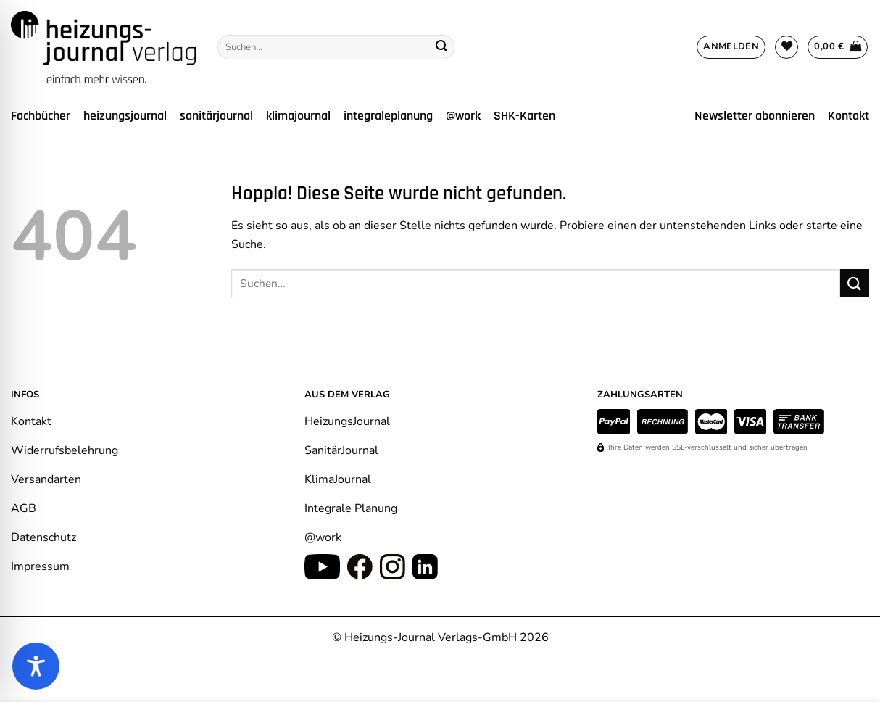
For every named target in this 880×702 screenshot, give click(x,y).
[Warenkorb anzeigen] (838, 47)
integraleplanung (388, 116)
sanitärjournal (216, 116)
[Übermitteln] (441, 47)
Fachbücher (40, 116)
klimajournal (298, 116)
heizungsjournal (125, 116)
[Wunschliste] (786, 47)
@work (463, 116)
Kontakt (848, 116)
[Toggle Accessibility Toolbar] (36, 666)
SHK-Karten (524, 116)
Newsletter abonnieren (754, 116)
